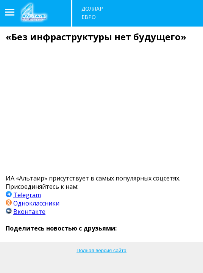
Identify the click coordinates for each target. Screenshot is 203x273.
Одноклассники (36, 203)
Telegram (27, 195)
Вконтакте (29, 211)
